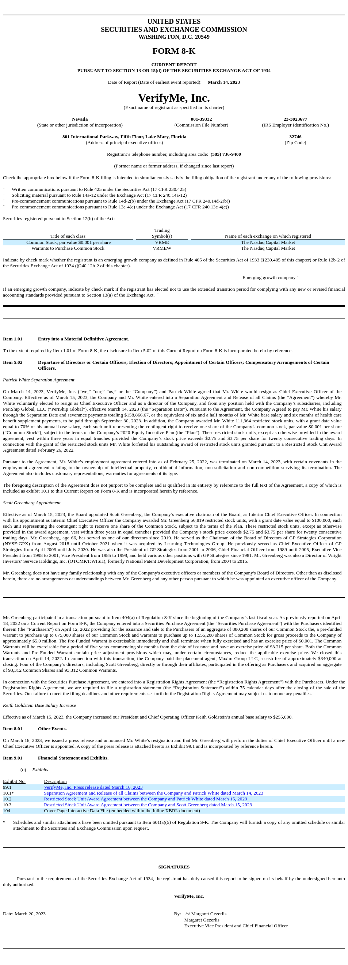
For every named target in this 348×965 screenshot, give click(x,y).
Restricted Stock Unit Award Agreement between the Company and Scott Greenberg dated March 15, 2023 (148, 804)
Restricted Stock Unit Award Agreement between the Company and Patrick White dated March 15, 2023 (145, 799)
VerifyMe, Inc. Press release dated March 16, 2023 (93, 787)
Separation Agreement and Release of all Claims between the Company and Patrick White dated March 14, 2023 (153, 793)
